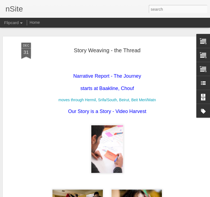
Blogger (122, 194)
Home (35, 22)
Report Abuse (138, 194)
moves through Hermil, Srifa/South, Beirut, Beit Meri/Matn (107, 76)
